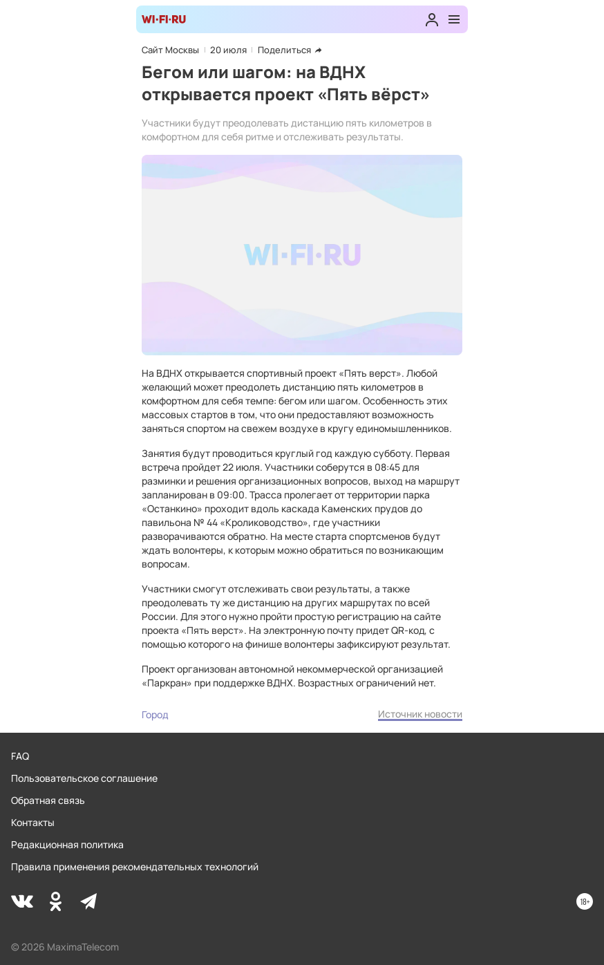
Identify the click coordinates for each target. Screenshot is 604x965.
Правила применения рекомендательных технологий (134, 866)
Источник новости (420, 713)
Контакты (33, 822)
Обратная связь (48, 800)
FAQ (20, 755)
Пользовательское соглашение (84, 778)
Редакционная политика (67, 844)
